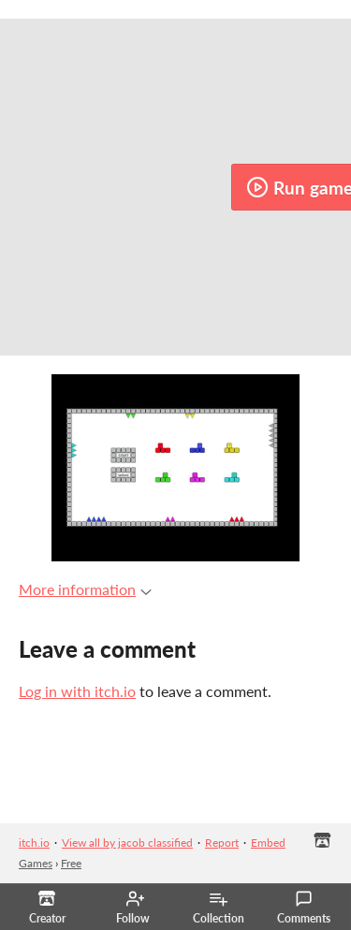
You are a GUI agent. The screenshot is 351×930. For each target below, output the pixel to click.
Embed (268, 843)
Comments (303, 907)
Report (222, 843)
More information (85, 589)
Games (35, 863)
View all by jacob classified (127, 843)
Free (71, 863)
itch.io (34, 843)
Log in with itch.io (77, 691)
